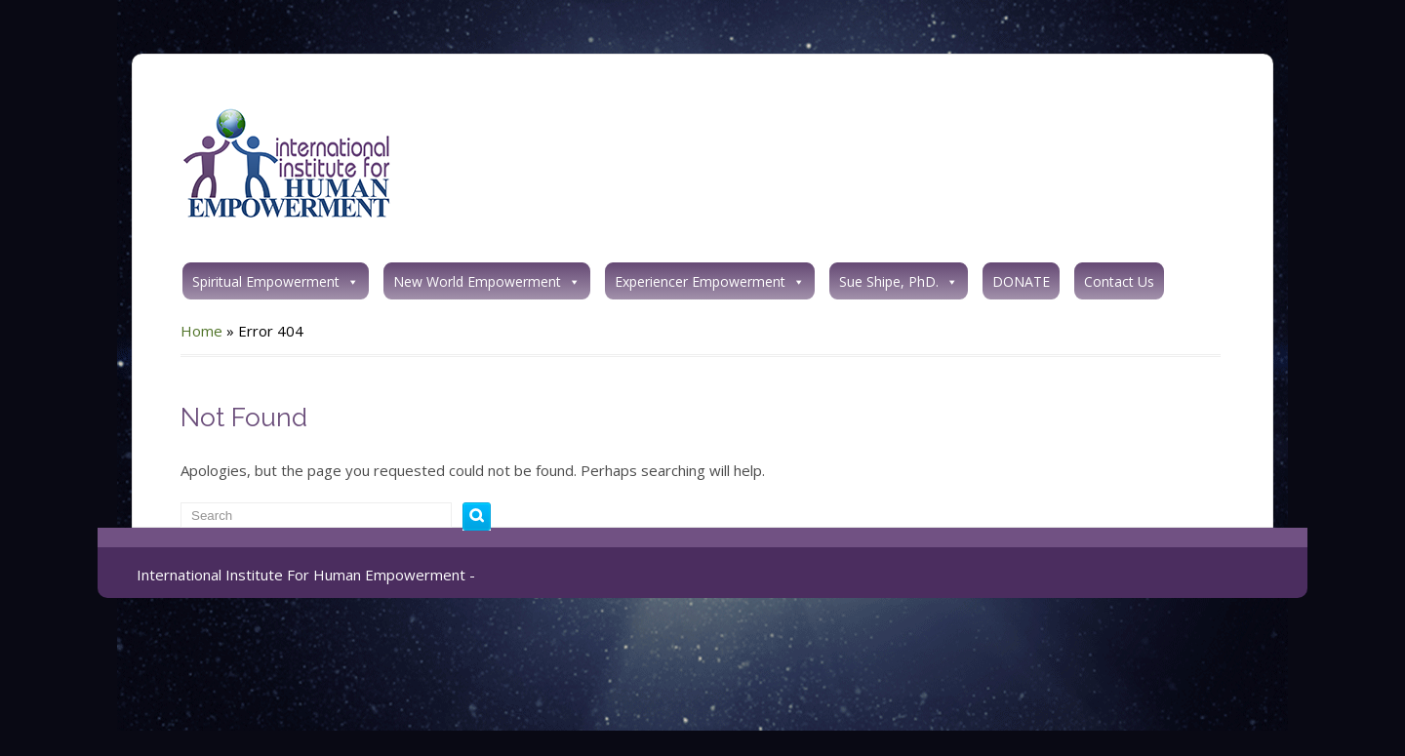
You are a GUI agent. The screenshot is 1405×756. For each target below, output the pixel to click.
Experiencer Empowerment (710, 281)
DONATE (1021, 281)
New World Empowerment (487, 281)
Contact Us (1119, 281)
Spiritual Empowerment (275, 281)
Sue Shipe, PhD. (898, 281)
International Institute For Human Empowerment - (306, 574)
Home (201, 330)
